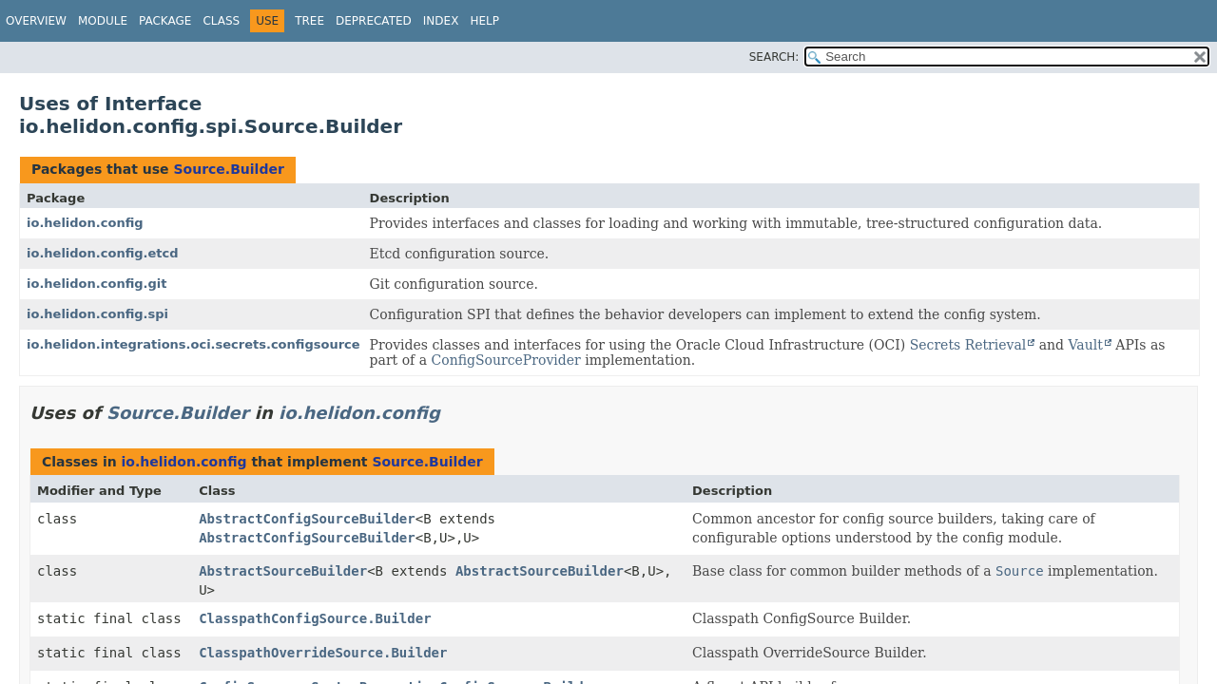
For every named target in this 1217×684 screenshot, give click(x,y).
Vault (1086, 344)
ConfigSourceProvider (506, 360)
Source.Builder (228, 169)
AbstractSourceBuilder (283, 571)
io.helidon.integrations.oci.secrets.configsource (193, 344)
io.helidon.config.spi (97, 314)
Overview (36, 21)
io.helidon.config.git (97, 283)
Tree (309, 21)
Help (484, 21)
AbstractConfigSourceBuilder (307, 518)
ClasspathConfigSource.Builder (315, 618)
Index (441, 21)
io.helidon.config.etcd (103, 253)
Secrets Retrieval (968, 344)
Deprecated (374, 21)
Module (102, 21)
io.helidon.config (85, 223)
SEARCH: (774, 57)
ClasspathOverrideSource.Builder (323, 652)
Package (165, 21)
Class (221, 21)
